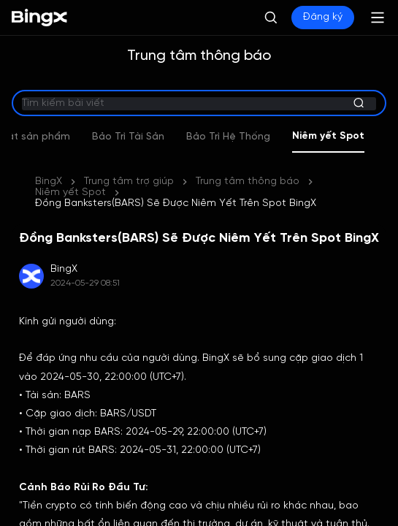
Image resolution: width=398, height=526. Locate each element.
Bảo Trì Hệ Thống (265, 137)
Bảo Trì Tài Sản (165, 137)
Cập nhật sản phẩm (57, 137)
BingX (48, 181)
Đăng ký (322, 17)
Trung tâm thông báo (247, 181)
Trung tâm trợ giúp (129, 181)
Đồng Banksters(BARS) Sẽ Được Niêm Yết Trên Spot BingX (175, 203)
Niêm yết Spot (70, 192)
